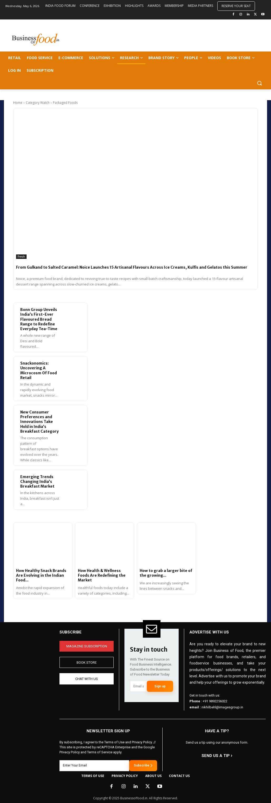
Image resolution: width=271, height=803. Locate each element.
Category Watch (37, 102)
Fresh (21, 256)
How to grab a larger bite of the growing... (166, 573)
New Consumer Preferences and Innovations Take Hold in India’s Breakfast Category (39, 422)
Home (17, 102)
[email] (138, 686)
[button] (259, 83)
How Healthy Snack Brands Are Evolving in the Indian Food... (41, 575)
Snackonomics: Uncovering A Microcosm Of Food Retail (38, 370)
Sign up (159, 686)
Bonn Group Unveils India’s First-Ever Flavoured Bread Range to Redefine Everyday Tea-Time (38, 319)
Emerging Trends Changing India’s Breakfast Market (37, 481)
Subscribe (143, 765)
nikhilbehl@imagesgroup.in (222, 707)
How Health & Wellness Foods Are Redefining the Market (102, 575)
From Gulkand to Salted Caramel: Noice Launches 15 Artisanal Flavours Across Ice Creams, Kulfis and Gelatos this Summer (131, 267)
